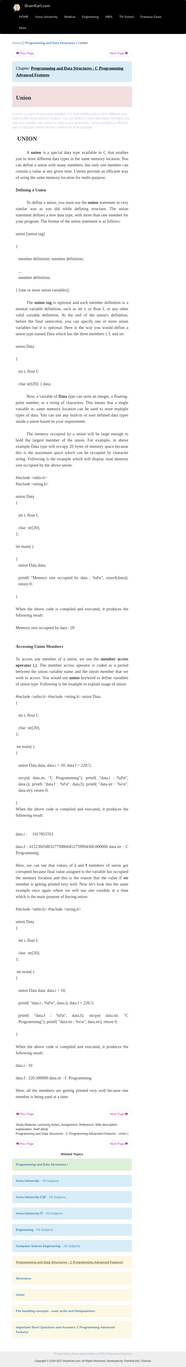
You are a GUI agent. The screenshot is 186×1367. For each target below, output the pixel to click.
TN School (126, 17)
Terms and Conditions (84, 1354)
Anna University (46, 17)
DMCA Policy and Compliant (115, 1354)
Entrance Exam (151, 17)
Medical (69, 17)
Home (16, 43)
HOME (23, 17)
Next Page (119, 53)
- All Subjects (37, 1181)
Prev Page (25, 53)
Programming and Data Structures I (51, 43)
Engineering (90, 17)
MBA (108, 17)
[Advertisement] (156, 108)
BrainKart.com (37, 5)
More (22, 28)
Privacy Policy (62, 1354)
